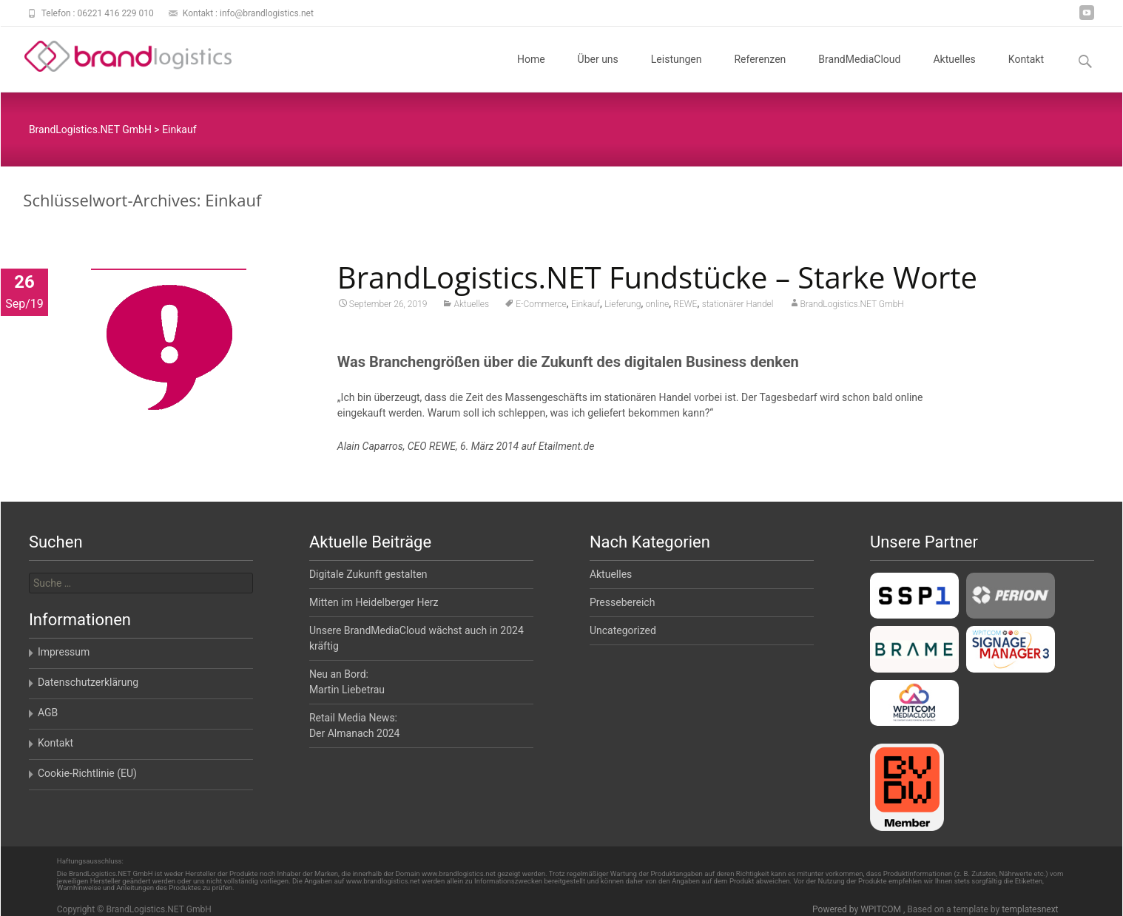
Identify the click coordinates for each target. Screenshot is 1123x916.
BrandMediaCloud (859, 72)
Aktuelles (954, 72)
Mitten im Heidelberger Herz (374, 602)
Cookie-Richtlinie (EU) (87, 773)
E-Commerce (541, 305)
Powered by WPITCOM (857, 909)
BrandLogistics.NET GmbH (852, 305)
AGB (48, 712)
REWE (685, 305)
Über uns (598, 72)
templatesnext (1030, 909)
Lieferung (622, 305)
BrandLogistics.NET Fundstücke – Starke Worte (657, 278)
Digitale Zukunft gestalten (368, 574)
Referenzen (760, 72)
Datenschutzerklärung (88, 682)
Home (531, 72)
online (658, 305)
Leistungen (676, 72)
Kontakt (1026, 72)
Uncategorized (623, 630)
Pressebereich (622, 602)
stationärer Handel (738, 305)
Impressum (64, 652)
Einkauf (585, 305)
